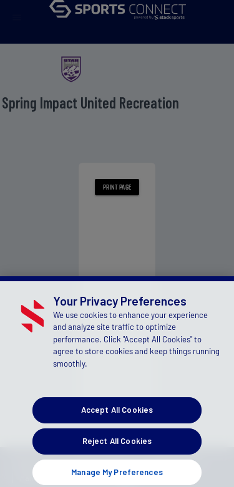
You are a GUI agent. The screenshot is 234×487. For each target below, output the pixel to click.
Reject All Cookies (117, 448)
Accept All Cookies (117, 417)
